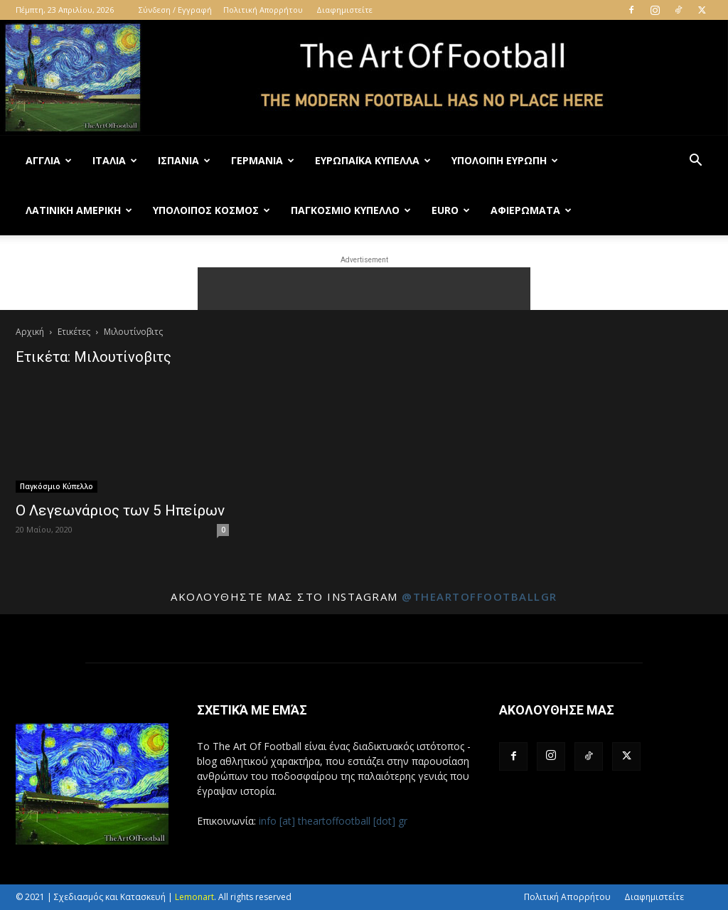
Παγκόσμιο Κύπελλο (351, 210)
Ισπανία (184, 160)
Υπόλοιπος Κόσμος (211, 210)
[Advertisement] (364, 288)
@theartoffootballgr (479, 596)
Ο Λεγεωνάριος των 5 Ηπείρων (120, 510)
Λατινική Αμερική (79, 210)
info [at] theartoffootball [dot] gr (333, 821)
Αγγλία (49, 160)
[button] (695, 161)
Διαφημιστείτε (344, 9)
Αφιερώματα (531, 210)
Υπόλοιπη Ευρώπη (504, 160)
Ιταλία (114, 160)
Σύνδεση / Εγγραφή (175, 9)
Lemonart (194, 897)
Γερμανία (262, 160)
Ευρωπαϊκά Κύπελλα (373, 160)
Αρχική (30, 332)
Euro (451, 210)
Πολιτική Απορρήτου (263, 9)
